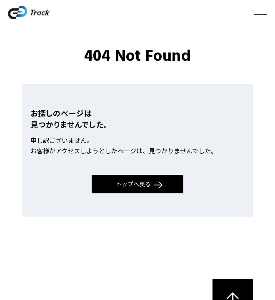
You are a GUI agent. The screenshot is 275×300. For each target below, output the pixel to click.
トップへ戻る (139, 184)
